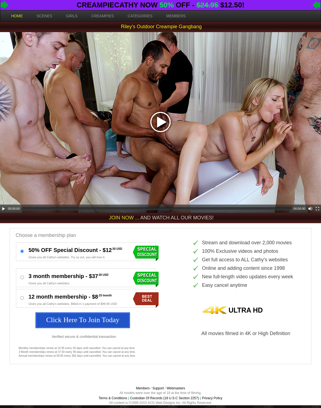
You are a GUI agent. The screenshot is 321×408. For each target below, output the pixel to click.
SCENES (44, 16)
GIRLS (72, 16)
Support (158, 388)
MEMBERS (176, 16)
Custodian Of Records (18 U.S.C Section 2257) (164, 398)
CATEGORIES (140, 16)
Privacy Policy (212, 398)
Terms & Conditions (112, 398)
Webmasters (176, 388)
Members (143, 388)
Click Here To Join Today (82, 320)
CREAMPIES (102, 16)
